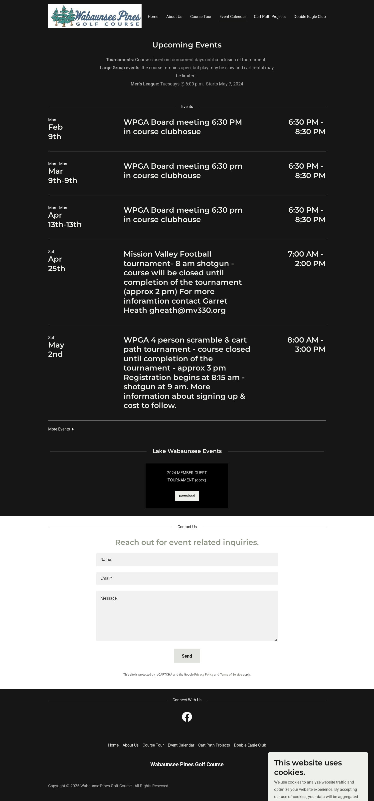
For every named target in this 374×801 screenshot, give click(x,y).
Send (187, 656)
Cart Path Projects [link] (270, 16)
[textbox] (186, 559)
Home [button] (113, 745)
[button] (61, 428)
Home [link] (153, 16)
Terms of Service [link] (231, 674)
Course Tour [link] (200, 16)
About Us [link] (174, 16)
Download (187, 496)
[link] (95, 15)
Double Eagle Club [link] (310, 16)
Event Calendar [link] (232, 16)
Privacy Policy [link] (203, 674)
